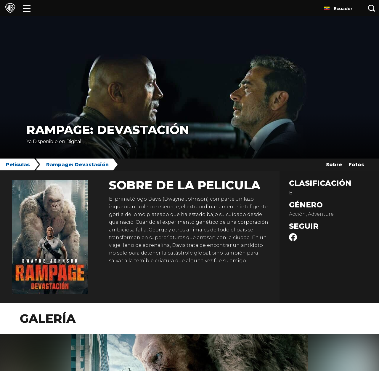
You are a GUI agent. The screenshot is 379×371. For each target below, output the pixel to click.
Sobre (334, 164)
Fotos (356, 164)
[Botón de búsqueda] (371, 8)
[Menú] (26, 8)
